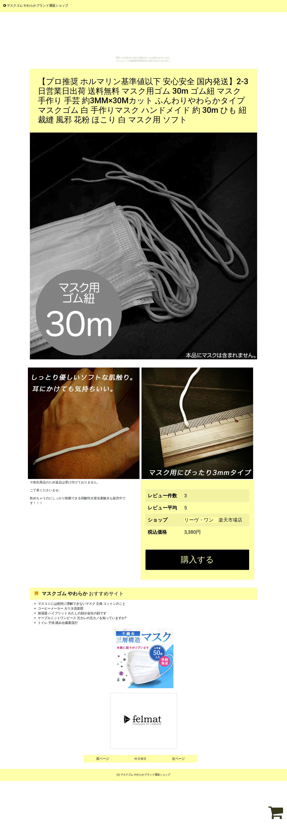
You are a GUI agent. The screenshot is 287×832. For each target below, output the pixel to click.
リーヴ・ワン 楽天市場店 (213, 520)
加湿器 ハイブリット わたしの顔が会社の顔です (72, 613)
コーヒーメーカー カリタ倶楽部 (60, 608)
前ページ (102, 759)
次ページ (178, 759)
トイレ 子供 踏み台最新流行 (58, 623)
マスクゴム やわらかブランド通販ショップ (35, 5)
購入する (197, 559)
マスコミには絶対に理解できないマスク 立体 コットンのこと (82, 604)
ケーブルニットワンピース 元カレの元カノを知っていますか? (82, 618)
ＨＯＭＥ (140, 759)
